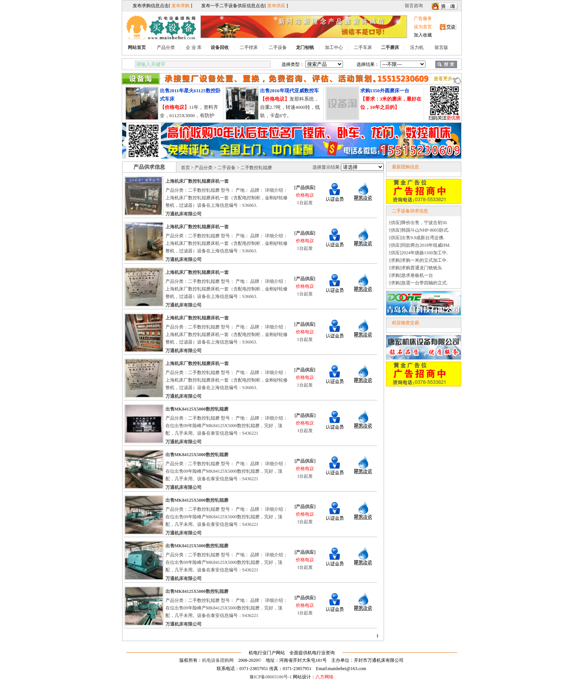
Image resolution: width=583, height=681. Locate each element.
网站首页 (137, 47)
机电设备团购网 (218, 660)
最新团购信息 (405, 166)
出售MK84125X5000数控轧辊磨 (196, 409)
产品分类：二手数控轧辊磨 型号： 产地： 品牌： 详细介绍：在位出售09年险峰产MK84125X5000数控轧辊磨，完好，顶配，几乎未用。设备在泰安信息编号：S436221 (226, 425)
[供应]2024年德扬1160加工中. (418, 252)
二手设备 (278, 47)
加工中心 (334, 47)
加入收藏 (423, 35)
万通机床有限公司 (183, 214)
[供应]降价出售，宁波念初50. (418, 222)
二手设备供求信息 (410, 211)
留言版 (441, 47)
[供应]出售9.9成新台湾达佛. (416, 237)
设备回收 (220, 47)
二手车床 (363, 47)
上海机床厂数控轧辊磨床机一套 (197, 181)
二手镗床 (249, 47)
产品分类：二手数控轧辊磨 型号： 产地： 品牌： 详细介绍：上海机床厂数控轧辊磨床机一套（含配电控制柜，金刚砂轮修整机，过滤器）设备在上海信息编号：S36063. (226, 198)
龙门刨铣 (305, 47)
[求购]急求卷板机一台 (411, 275)
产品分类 (166, 47)
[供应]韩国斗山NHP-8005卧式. (419, 230)
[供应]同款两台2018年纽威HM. (419, 245)
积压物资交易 (405, 322)
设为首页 (423, 26)
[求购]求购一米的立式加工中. (418, 260)
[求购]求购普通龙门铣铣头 (415, 267)
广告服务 (423, 18)
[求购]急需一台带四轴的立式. (418, 283)
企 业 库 (194, 47)
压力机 (417, 47)
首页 (185, 167)
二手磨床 (390, 47)
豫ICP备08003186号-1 (270, 676)
